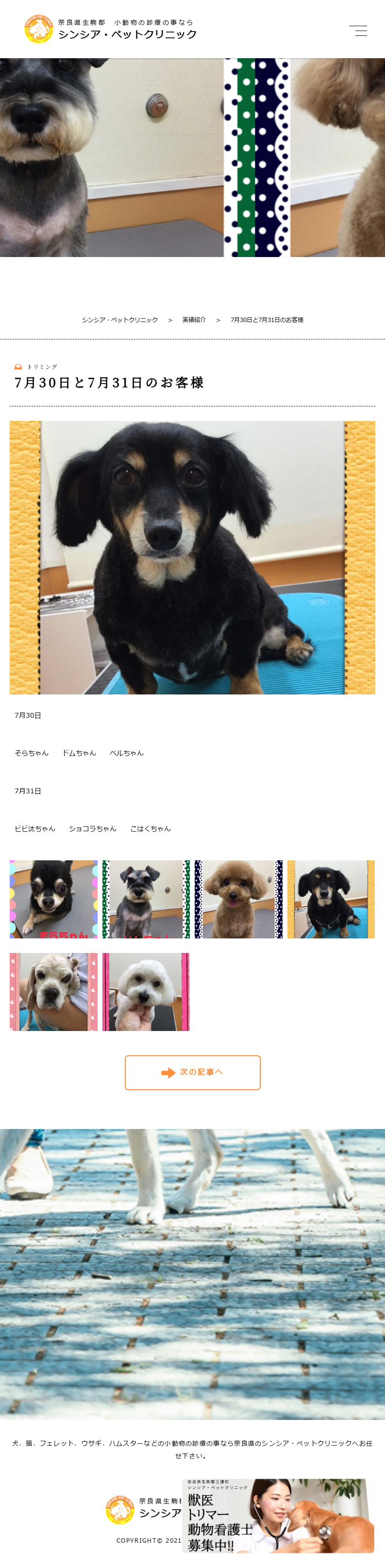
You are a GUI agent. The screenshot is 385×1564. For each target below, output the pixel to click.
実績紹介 (187, 320)
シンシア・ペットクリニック (120, 320)
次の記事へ (202, 1072)
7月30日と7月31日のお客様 (259, 320)
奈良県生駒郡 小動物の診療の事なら (157, 30)
